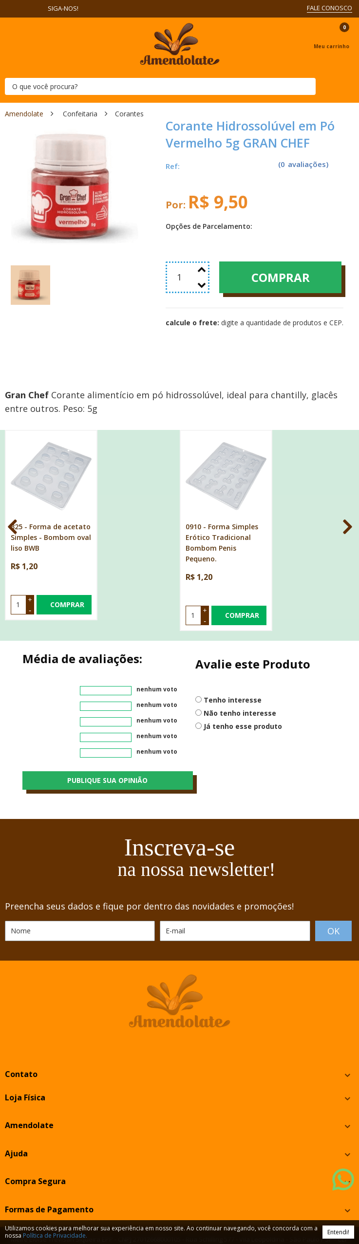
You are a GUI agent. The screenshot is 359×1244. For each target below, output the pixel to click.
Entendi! (338, 1232)
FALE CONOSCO (329, 7)
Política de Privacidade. (55, 1235)
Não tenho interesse (240, 671)
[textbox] (160, 86)
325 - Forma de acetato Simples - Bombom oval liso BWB (51, 496)
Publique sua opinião (107, 738)
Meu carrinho (331, 46)
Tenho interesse (233, 658)
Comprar (280, 277)
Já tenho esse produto (243, 684)
